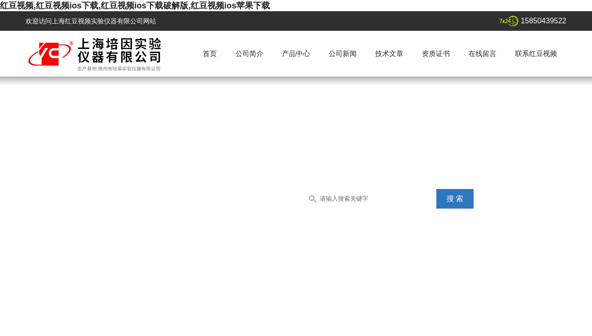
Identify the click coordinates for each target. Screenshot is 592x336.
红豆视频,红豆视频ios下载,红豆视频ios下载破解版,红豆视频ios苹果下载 (135, 5)
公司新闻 (343, 53)
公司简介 (249, 53)
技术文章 (389, 53)
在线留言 (482, 53)
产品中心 (296, 53)
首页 (210, 53)
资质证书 (436, 53)
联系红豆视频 (536, 53)
